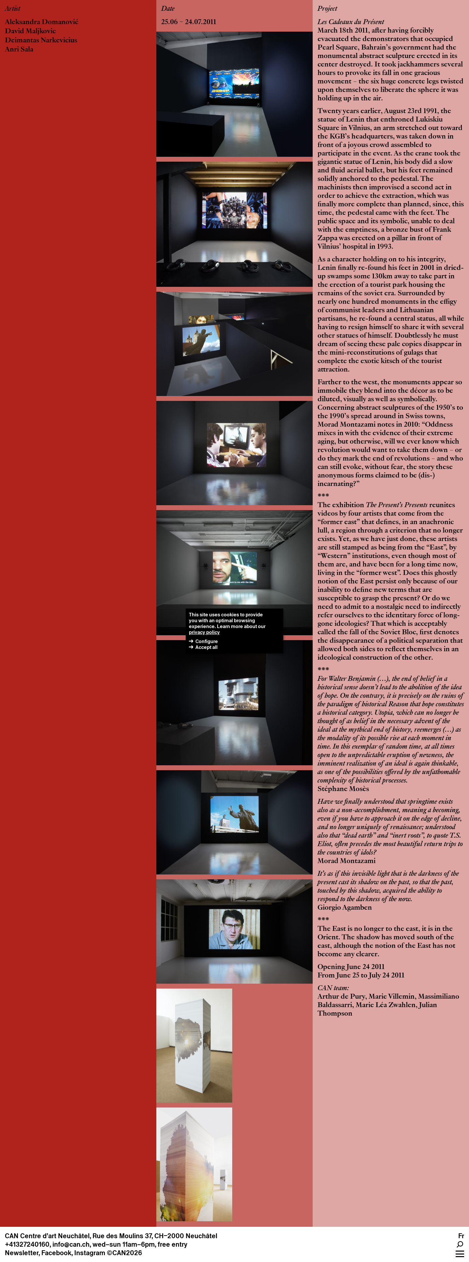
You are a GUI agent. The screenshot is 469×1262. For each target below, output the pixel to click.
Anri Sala (19, 50)
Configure (206, 641)
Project (327, 9)
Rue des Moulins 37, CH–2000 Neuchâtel (154, 1235)
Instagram (89, 1252)
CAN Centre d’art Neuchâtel (47, 1235)
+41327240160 (27, 1244)
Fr (461, 1236)
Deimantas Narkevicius (41, 41)
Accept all (206, 647)
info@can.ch (71, 1244)
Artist (12, 9)
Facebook (56, 1252)
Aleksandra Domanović (41, 22)
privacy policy (204, 632)
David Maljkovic (30, 32)
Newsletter (21, 1252)
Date (168, 9)
